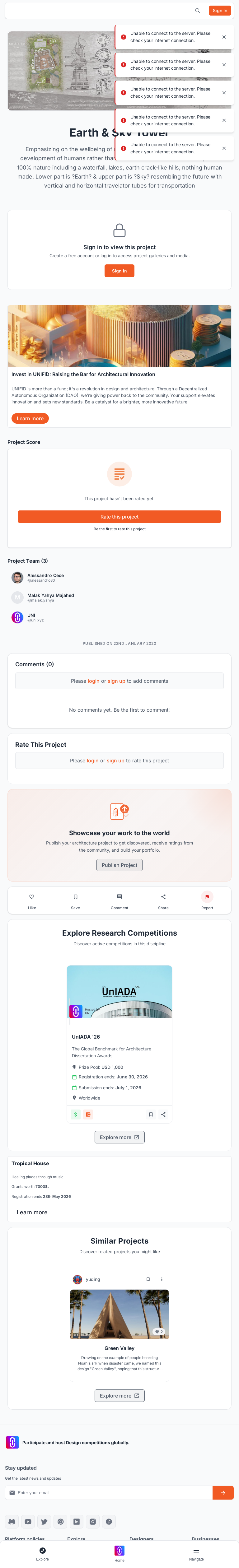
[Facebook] (109, 1521)
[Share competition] (163, 1114)
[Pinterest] (60, 1521)
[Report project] (207, 897)
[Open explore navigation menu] (43, 1554)
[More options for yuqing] (162, 1279)
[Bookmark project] (75, 897)
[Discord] (12, 1521)
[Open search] (197, 10)
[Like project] (32, 897)
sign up (116, 681)
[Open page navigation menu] (196, 1554)
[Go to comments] (119, 897)
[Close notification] (224, 37)
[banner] (119, 366)
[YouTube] (28, 1521)
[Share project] (163, 897)
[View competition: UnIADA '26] (119, 991)
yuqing (93, 1279)
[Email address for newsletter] (109, 1493)
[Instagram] (93, 1521)
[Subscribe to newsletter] (223, 1493)
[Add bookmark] (151, 1114)
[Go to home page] (119, 1554)
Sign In (119, 270)
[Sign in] (220, 11)
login (94, 681)
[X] (44, 1521)
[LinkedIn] (76, 1521)
